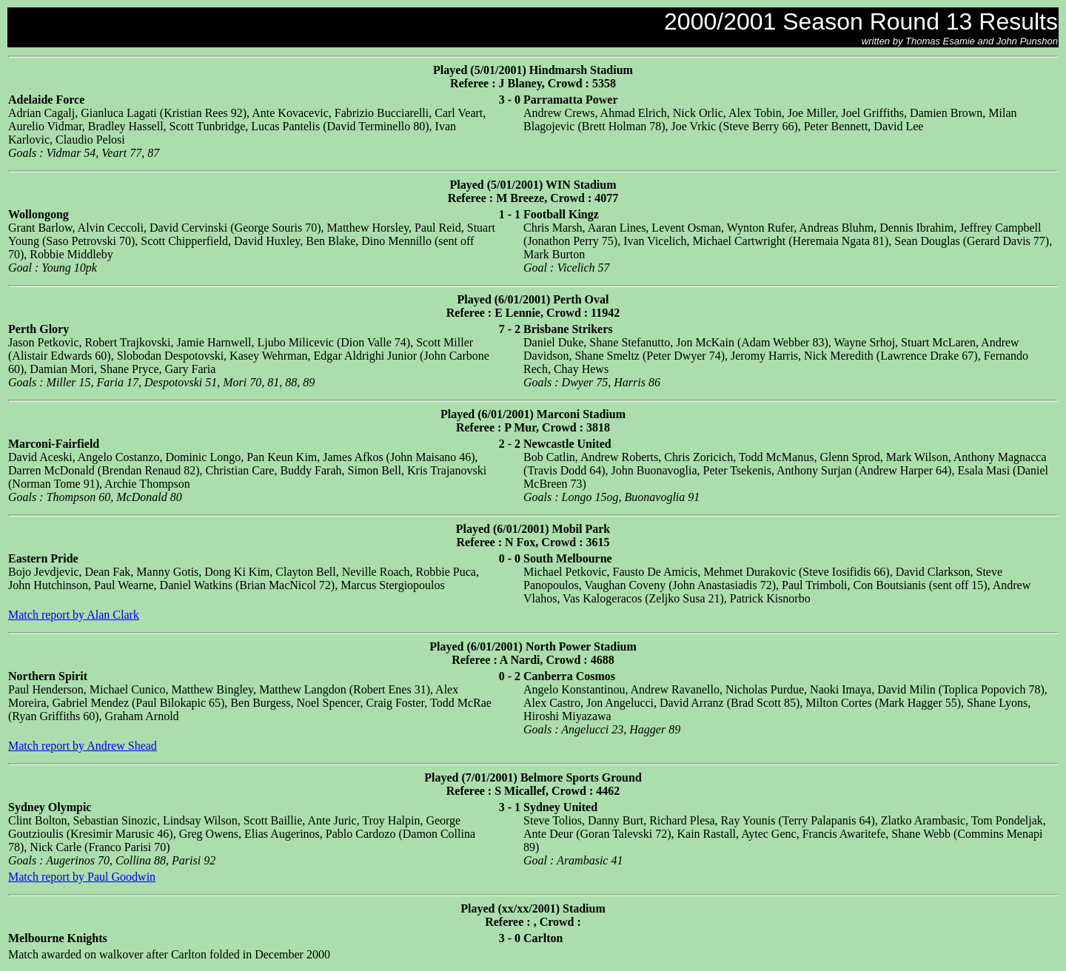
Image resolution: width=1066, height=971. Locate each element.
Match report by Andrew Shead (82, 745)
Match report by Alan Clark (73, 614)
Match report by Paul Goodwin (81, 876)
